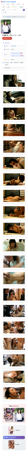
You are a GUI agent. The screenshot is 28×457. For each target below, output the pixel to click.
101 (18, 4)
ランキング (14, 6)
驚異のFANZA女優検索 (8, 2)
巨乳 (8, 6)
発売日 (21, 6)
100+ (12, 4)
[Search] (14, 10)
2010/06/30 (13, 46)
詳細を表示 (7, 67)
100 (3, 6)
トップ (4, 16)
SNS (3, 9)
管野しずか (9, 16)
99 (7, 4)
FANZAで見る (7, 38)
